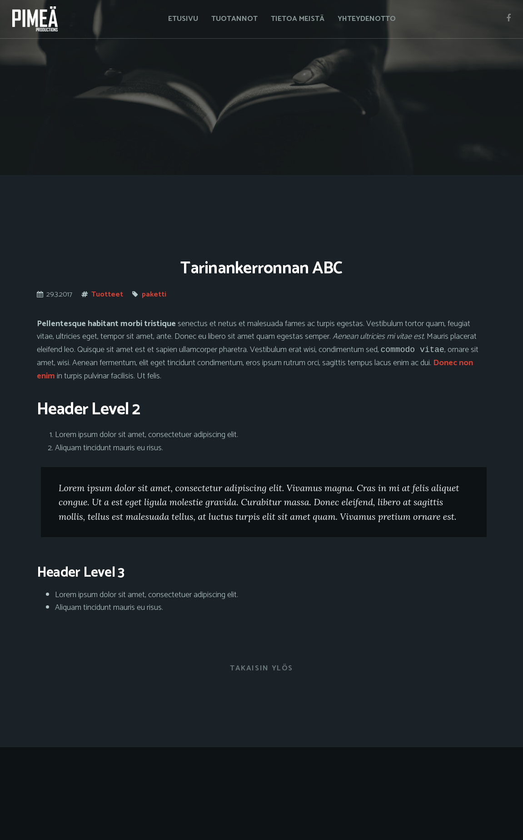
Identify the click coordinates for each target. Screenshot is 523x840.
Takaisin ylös (261, 669)
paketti (154, 294)
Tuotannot (234, 19)
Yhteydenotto (367, 19)
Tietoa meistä (297, 19)
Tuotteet (107, 294)
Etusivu (183, 19)
